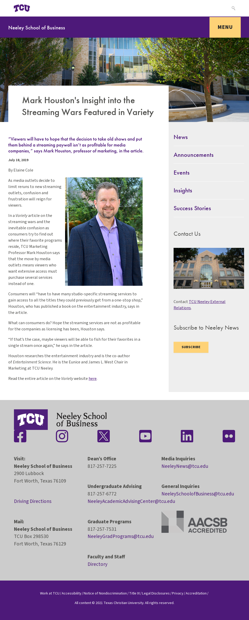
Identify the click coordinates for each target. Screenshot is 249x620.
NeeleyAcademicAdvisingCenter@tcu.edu (131, 501)
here (93, 378)
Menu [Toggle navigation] (225, 27)
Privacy (177, 593)
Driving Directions (32, 501)
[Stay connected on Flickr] (229, 436)
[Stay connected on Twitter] (103, 436)
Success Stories (192, 208)
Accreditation (196, 593)
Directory (97, 564)
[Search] (233, 8)
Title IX (134, 593)
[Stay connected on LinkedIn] (187, 436)
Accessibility (71, 593)
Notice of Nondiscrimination (105, 593)
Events (182, 172)
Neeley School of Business (36, 27)
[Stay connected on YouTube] (145, 436)
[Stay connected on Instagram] (62, 436)
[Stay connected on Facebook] (20, 436)
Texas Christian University (123, 603)
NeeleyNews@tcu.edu (184, 466)
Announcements (194, 155)
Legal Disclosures (156, 593)
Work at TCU (49, 593)
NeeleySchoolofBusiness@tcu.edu (197, 493)
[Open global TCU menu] (45, 8)
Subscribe (191, 347)
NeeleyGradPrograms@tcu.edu (121, 536)
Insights (183, 190)
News (181, 137)
